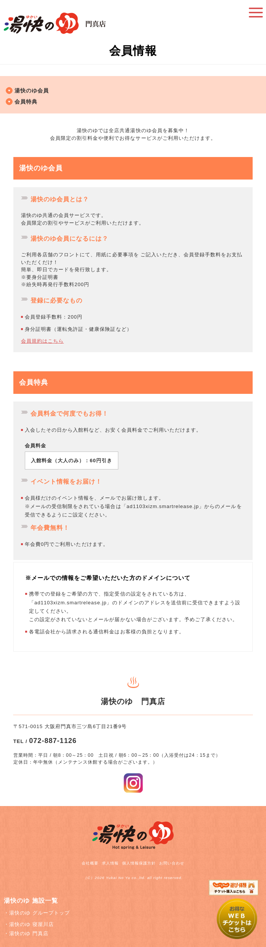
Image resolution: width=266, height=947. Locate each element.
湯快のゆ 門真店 (28, 933)
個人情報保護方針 (139, 863)
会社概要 (90, 863)
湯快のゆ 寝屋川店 (31, 924)
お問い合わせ (171, 863)
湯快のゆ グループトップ (39, 913)
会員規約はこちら (42, 341)
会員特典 (26, 102)
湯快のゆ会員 (32, 90)
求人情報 (110, 863)
